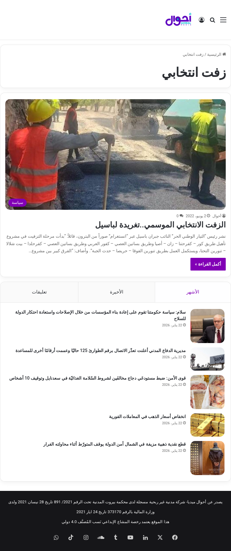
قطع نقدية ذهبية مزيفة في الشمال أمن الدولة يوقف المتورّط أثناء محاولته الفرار (114, 444)
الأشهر (192, 292)
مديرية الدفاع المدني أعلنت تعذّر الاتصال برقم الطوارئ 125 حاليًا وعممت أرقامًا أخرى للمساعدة (100, 350)
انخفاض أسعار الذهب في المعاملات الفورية (147, 416)
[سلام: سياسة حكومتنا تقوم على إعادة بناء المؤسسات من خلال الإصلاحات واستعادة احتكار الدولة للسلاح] (207, 326)
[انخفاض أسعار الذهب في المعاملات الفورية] (207, 425)
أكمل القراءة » (208, 264)
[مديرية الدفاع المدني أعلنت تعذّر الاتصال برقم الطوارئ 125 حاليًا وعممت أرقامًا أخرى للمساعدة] (207, 359)
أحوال (216, 216)
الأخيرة (116, 292)
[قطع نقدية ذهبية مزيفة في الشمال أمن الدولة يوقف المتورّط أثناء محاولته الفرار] (207, 458)
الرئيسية (216, 54)
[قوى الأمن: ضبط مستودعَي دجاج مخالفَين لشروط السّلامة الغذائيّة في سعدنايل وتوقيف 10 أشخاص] (207, 392)
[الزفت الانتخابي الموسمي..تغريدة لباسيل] (115, 154)
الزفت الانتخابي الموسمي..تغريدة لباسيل (160, 224)
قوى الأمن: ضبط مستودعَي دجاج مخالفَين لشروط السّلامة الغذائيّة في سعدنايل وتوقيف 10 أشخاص (97, 378)
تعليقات (39, 292)
